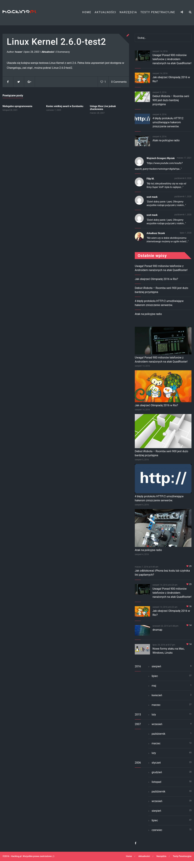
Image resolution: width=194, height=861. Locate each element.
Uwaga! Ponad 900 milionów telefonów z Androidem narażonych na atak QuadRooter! (172, 59)
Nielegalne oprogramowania (17, 106)
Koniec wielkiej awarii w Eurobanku (64, 106)
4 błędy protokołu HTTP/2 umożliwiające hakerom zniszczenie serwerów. (168, 122)
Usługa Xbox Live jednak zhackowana (103, 107)
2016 (138, 666)
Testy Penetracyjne (157, 12)
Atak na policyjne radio (166, 140)
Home (86, 12)
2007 (138, 724)
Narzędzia (128, 12)
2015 (138, 714)
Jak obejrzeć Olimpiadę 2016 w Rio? (156, 279)
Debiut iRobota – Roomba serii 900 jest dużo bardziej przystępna (171, 100)
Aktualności (105, 12)
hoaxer (18, 52)
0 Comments (119, 81)
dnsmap (157, 629)
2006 (138, 762)
